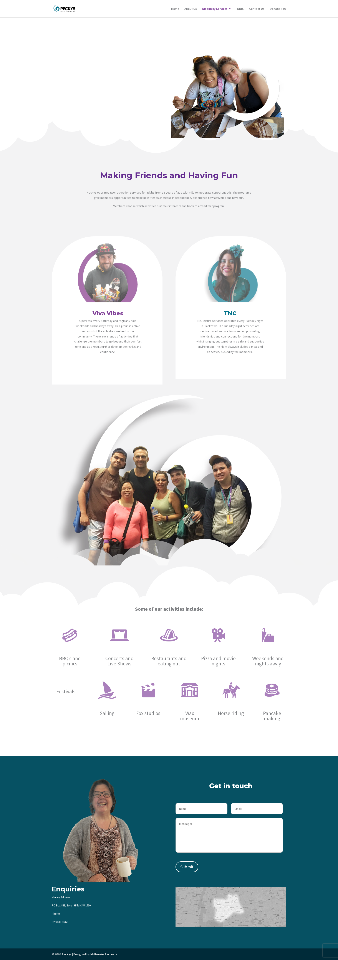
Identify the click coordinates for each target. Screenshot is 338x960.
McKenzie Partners (103, 954)
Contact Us (256, 9)
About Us (190, 9)
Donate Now (278, 9)
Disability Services (214, 9)
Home (175, 9)
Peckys (66, 954)
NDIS (240, 9)
